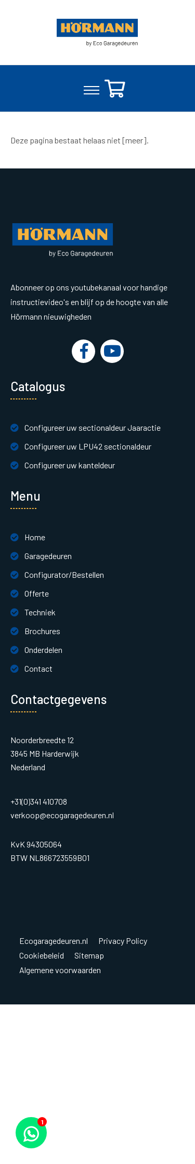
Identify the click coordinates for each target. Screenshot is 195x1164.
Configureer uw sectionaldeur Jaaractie (92, 427)
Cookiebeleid (41, 955)
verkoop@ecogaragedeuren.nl (62, 815)
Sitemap (89, 955)
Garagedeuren (48, 556)
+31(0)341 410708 (38, 801)
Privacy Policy (122, 941)
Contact (38, 668)
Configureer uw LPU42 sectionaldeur (87, 446)
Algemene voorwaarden (60, 970)
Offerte (36, 593)
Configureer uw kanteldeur (69, 465)
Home (34, 537)
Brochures (42, 631)
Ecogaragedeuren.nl (53, 941)
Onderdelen (43, 649)
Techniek (40, 612)
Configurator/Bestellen (64, 574)
